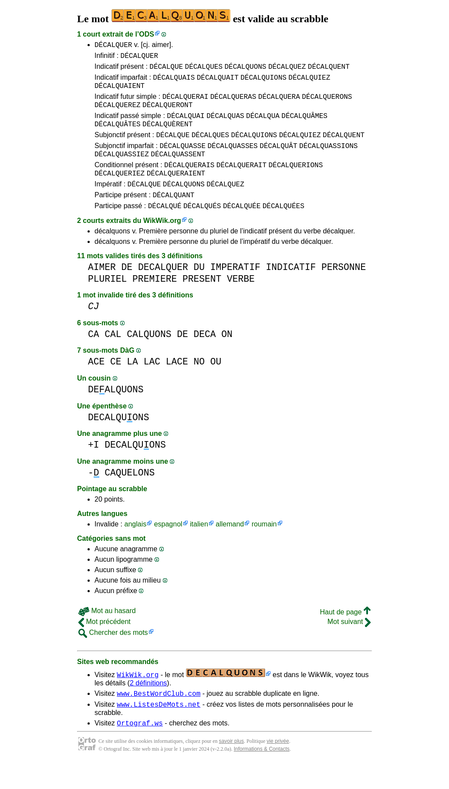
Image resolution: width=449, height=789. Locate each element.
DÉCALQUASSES (232, 160)
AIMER (102, 289)
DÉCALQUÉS (202, 228)
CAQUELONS (130, 495)
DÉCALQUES (204, 70)
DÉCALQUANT (173, 215)
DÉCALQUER (113, 46)
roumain (264, 546)
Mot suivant (349, 643)
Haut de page (345, 634)
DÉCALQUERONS (327, 104)
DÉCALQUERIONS (295, 181)
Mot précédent (104, 643)
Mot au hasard (107, 633)
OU (216, 384)
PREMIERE (154, 301)
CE (116, 384)
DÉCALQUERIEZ (120, 191)
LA (132, 384)
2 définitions (148, 705)
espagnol (168, 546)
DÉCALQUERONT (167, 113)
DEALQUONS (116, 411)
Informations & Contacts (262, 775)
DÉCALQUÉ (165, 228)
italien (199, 546)
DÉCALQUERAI (185, 104)
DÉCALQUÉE (241, 228)
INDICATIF (291, 289)
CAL (113, 356)
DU (199, 289)
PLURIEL (107, 301)
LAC (152, 384)
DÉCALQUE (166, 70)
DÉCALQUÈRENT (167, 135)
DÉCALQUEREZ (118, 113)
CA (93, 356)
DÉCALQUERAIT (241, 181)
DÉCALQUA (263, 126)
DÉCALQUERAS (233, 104)
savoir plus (231, 767)
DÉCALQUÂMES (304, 126)
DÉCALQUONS (245, 70)
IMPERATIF (235, 289)
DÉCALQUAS (225, 126)
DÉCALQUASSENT (178, 169)
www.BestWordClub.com (158, 717)
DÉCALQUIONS (263, 82)
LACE (177, 384)
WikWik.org (162, 242)
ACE (96, 384)
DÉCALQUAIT (218, 82)
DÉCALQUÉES (283, 228)
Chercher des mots (113, 654)
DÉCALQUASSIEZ (122, 169)
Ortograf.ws (140, 749)
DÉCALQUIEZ (309, 82)
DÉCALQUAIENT (120, 92)
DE (127, 289)
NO (199, 384)
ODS (146, 34)
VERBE (241, 301)
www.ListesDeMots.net (158, 729)
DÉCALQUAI (185, 126)
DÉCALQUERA (279, 104)
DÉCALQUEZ (287, 70)
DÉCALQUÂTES (118, 135)
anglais (135, 546)
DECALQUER (163, 289)
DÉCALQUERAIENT (176, 191)
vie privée (278, 767)
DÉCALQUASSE (182, 160)
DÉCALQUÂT (278, 160)
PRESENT (201, 301)
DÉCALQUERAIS (189, 181)
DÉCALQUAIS (174, 82)
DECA (204, 356)
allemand (230, 546)
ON (227, 356)
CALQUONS (149, 356)
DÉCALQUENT (329, 70)
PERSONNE (343, 289)
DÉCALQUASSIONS (328, 160)
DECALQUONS (118, 439)
